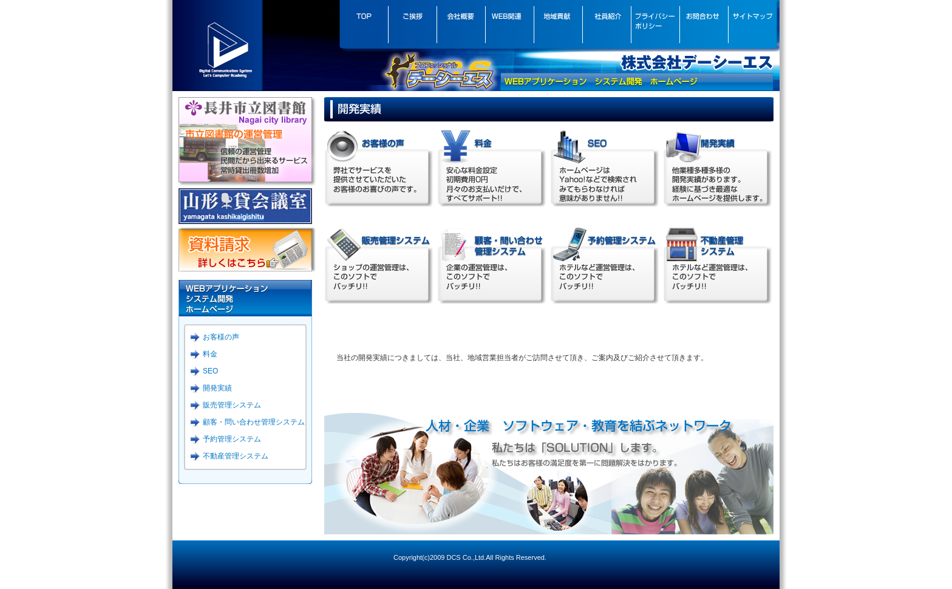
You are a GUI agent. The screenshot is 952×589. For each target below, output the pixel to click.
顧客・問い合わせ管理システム (254, 422)
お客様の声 (221, 337)
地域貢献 (558, 26)
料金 (210, 354)
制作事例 (717, 167)
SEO (210, 371)
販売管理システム (232, 405)
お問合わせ (703, 26)
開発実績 (217, 388)
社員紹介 (606, 26)
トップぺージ (363, 26)
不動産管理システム (235, 456)
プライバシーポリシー (655, 26)
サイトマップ (754, 26)
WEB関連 (509, 26)
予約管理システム (232, 439)
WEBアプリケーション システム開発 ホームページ (245, 298)
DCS (217, 45)
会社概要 (461, 26)
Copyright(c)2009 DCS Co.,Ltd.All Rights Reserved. (469, 557)
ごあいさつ (412, 26)
